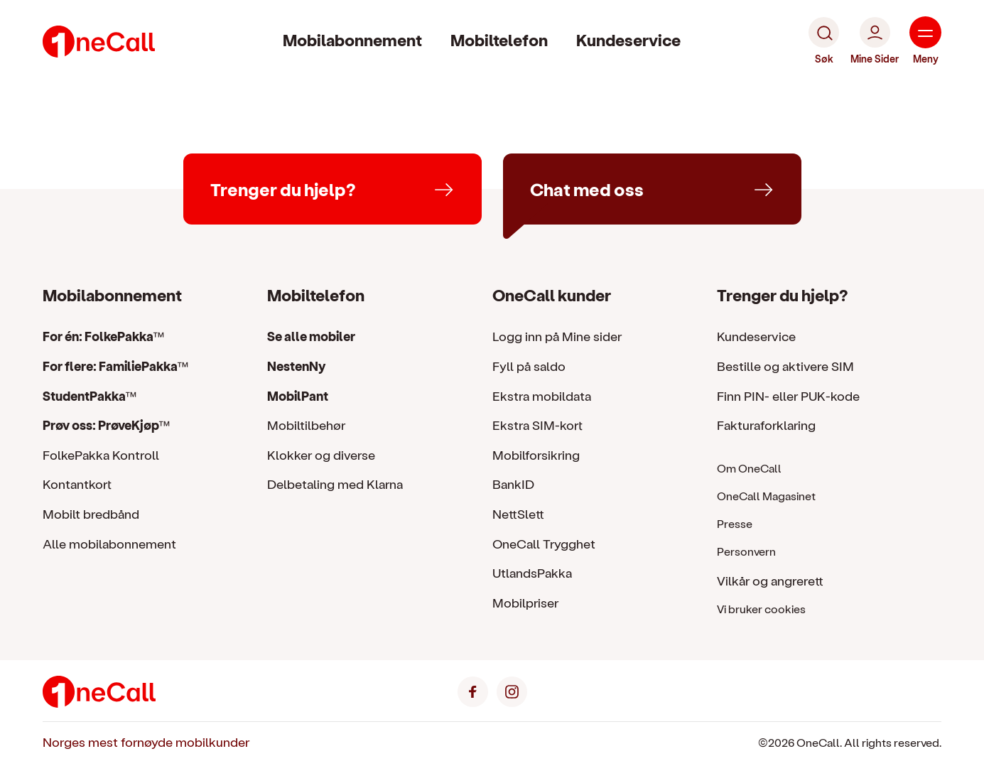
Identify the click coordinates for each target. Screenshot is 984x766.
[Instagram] (512, 689)
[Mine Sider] (874, 41)
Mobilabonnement (352, 39)
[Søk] (824, 41)
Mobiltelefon (499, 39)
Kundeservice (628, 39)
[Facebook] (473, 689)
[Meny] (925, 41)
